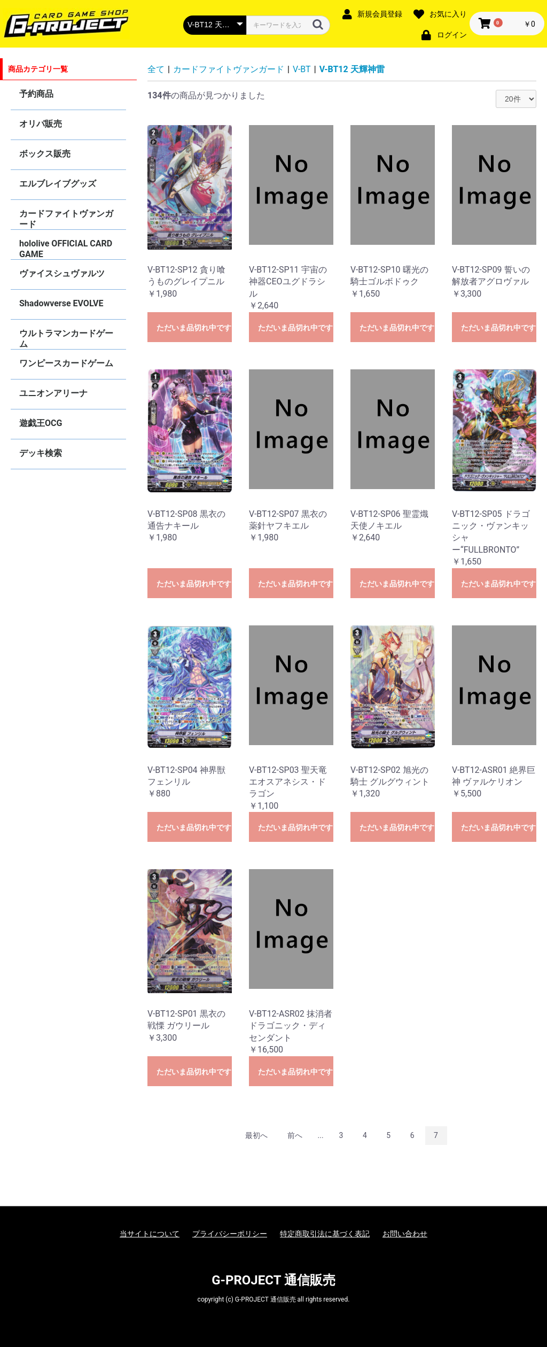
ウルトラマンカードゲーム (66, 338)
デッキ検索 (40, 453)
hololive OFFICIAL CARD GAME (65, 248)
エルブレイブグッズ (57, 184)
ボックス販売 (45, 154)
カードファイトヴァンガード (66, 218)
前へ (294, 1135)
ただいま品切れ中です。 (194, 327)
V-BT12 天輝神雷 (352, 69)
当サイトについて (149, 1233)
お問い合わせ (404, 1233)
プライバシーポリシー (229, 1233)
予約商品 (36, 94)
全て (156, 69)
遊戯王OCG (40, 423)
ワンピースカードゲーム (66, 363)
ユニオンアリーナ (53, 393)
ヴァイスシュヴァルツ (62, 273)
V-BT (302, 69)
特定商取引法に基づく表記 (325, 1233)
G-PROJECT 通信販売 (273, 1280)
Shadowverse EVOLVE (61, 303)
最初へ (256, 1135)
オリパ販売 (40, 124)
